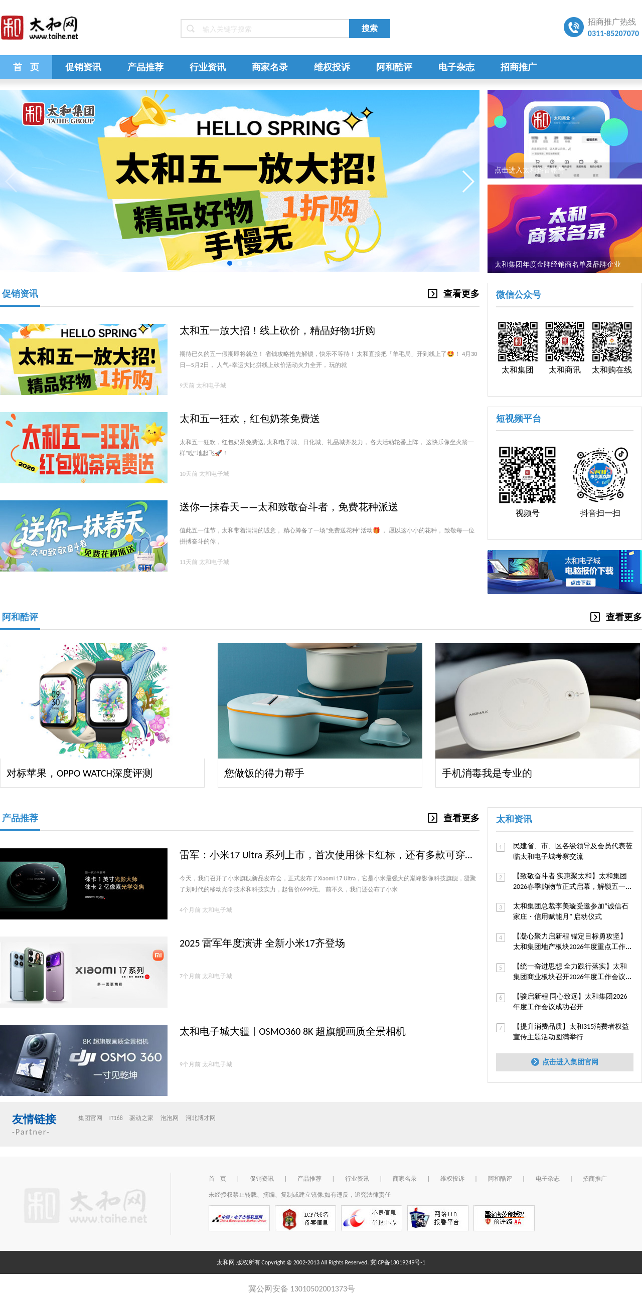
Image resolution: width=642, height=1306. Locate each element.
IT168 (116, 1118)
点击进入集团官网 (564, 1062)
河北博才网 (201, 1118)
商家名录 (270, 67)
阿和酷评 (394, 67)
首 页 (26, 67)
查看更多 (453, 293)
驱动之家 (141, 1118)
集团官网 (90, 1118)
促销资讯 (83, 67)
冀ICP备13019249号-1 (397, 1262)
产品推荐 (145, 67)
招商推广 (519, 67)
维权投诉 (332, 67)
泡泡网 (169, 1118)
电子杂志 (456, 67)
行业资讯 (208, 67)
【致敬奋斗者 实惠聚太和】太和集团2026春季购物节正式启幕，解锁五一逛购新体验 (572, 886)
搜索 (370, 28)
